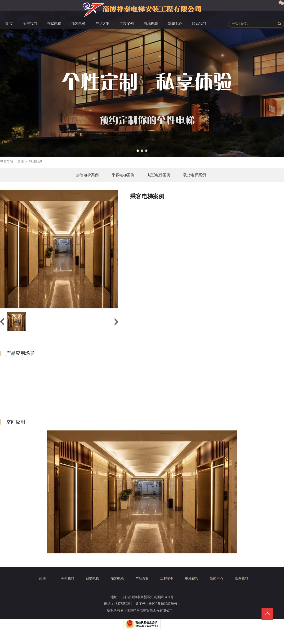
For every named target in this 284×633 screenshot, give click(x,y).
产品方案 (142, 578)
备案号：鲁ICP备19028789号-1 (158, 604)
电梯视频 (191, 578)
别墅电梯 (92, 578)
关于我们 (67, 578)
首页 (21, 161)
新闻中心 (216, 578)
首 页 (42, 578)
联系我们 (241, 578)
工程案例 (166, 578)
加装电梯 (117, 578)
